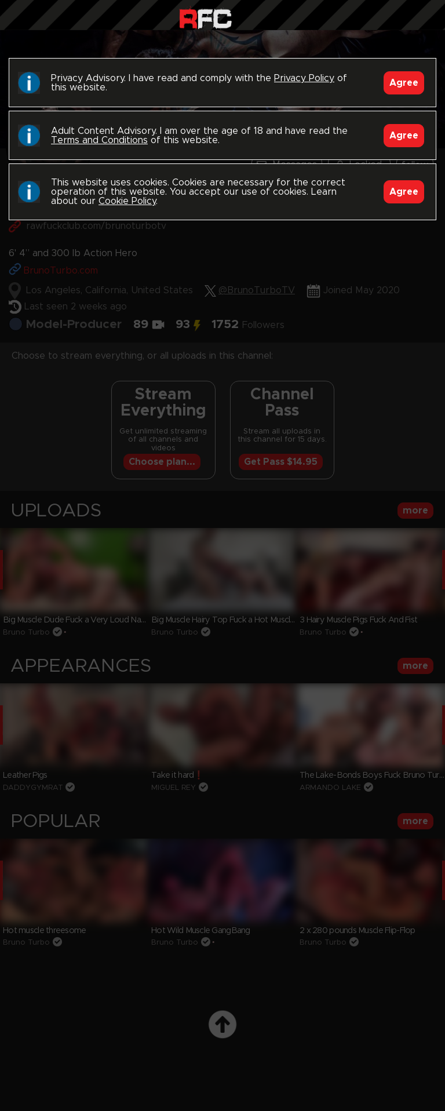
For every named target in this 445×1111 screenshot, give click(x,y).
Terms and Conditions (99, 140)
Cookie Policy (127, 201)
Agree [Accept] (403, 83)
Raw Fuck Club (205, 18)
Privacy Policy (304, 78)
